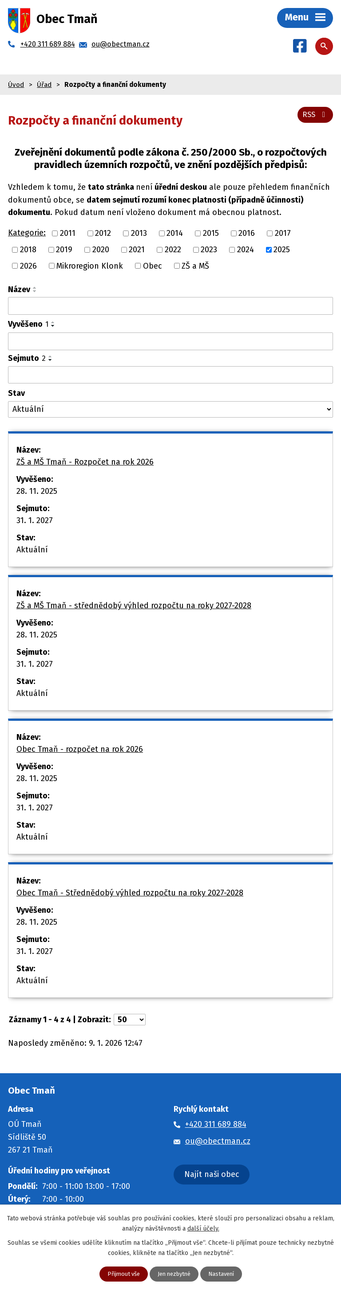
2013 (139, 233)
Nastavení (224, 1274)
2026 (28, 265)
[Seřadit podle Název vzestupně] (35, 287)
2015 (211, 233)
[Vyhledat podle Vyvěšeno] (170, 341)
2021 (137, 249)
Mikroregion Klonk (89, 265)
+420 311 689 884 (215, 1124)
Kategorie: (27, 233)
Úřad (44, 85)
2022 (173, 249)
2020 (100, 249)
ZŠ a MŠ (195, 265)
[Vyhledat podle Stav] (170, 409)
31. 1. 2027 (34, 520)
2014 (175, 233)
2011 (67, 233)
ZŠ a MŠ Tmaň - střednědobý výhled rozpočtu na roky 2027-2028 (133, 605)
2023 (209, 249)
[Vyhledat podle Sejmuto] (170, 375)
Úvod (16, 85)
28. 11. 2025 (36, 491)
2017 (283, 233)
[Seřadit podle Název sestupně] (35, 291)
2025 (282, 249)
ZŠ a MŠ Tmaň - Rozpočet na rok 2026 (85, 462)
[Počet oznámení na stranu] (130, 1019)
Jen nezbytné (174, 1274)
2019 (64, 249)
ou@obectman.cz (217, 1141)
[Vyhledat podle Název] (170, 306)
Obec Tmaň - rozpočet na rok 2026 (79, 749)
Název (19, 289)
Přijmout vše (120, 1274)
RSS (315, 113)
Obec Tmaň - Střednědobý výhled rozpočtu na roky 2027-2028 (129, 893)
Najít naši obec (211, 1174)
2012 (103, 233)
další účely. (203, 1227)
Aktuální (32, 550)
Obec (152, 265)
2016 (246, 233)
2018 (28, 249)
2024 (245, 249)
